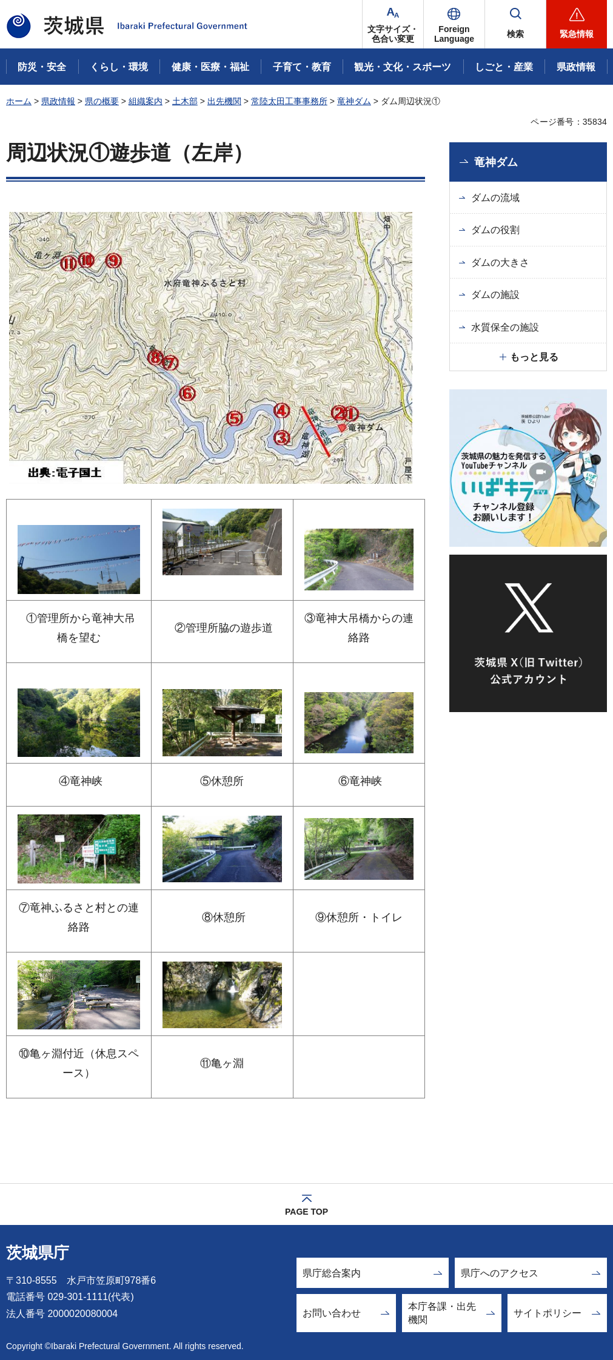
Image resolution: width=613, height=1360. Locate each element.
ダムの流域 (495, 198)
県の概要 (102, 101)
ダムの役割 (495, 230)
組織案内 (145, 101)
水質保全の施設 (505, 327)
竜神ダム (354, 101)
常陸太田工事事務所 (289, 101)
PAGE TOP (306, 1211)
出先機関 (224, 101)
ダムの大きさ (500, 262)
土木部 (185, 101)
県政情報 (58, 101)
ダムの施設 (495, 294)
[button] (454, 24)
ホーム (19, 101)
